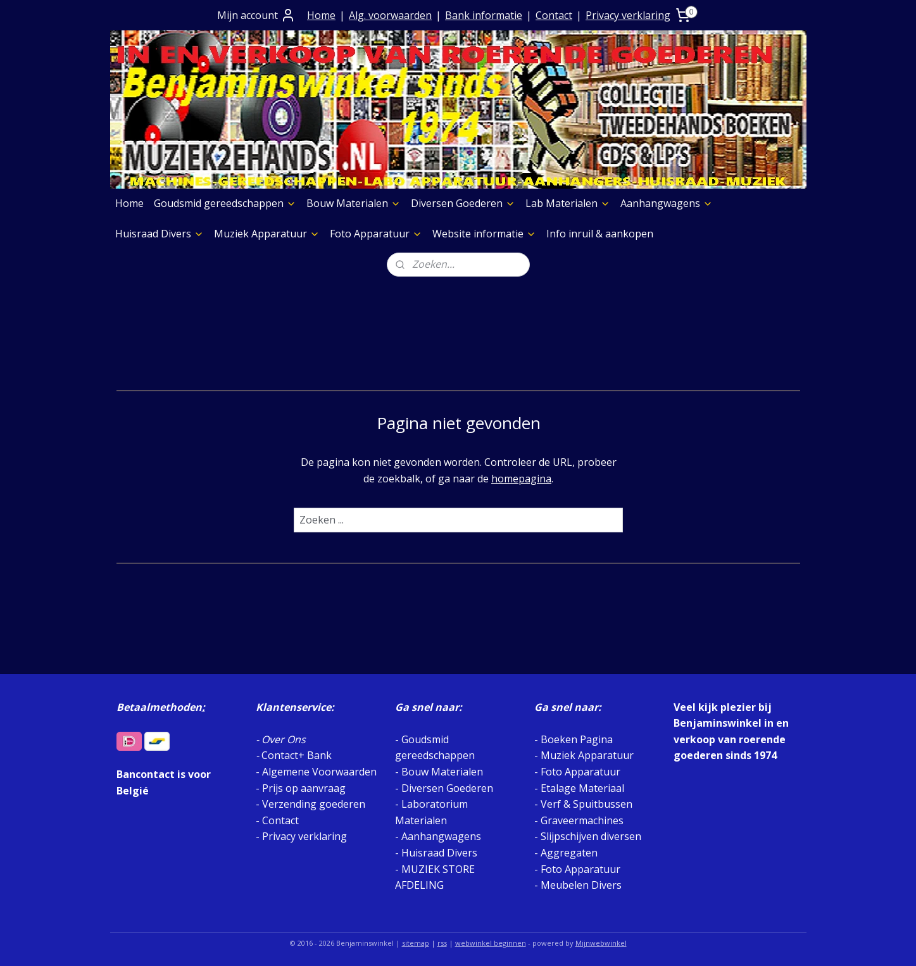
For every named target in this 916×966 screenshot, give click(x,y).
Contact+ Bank (296, 755)
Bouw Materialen (353, 203)
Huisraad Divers (159, 234)
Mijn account (256, 15)
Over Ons (283, 739)
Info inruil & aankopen (599, 234)
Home (321, 15)
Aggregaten (568, 853)
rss (442, 943)
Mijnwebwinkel (601, 943)
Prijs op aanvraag (304, 788)
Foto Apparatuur (376, 234)
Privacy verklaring (628, 15)
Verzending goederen (313, 804)
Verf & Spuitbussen (586, 804)
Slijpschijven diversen (591, 836)
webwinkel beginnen (490, 943)
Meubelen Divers (581, 885)
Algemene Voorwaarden (319, 772)
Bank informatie (483, 15)
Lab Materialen (567, 203)
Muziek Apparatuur (267, 234)
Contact (554, 15)
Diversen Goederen (463, 203)
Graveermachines (582, 820)
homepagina (521, 479)
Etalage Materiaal (582, 788)
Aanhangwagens (666, 203)
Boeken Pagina (577, 739)
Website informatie (484, 234)
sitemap (415, 943)
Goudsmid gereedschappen (225, 203)
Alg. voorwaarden (390, 15)
